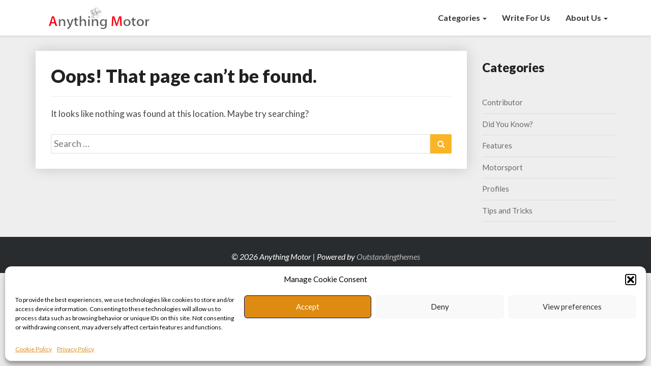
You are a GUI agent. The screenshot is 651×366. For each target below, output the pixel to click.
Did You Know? (507, 124)
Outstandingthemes (388, 256)
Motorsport (502, 167)
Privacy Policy (75, 349)
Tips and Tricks (507, 210)
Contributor (502, 102)
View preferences (572, 306)
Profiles (495, 188)
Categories (462, 17)
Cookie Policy (33, 349)
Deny (440, 306)
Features (497, 145)
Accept (307, 306)
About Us (587, 17)
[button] (631, 279)
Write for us (526, 17)
